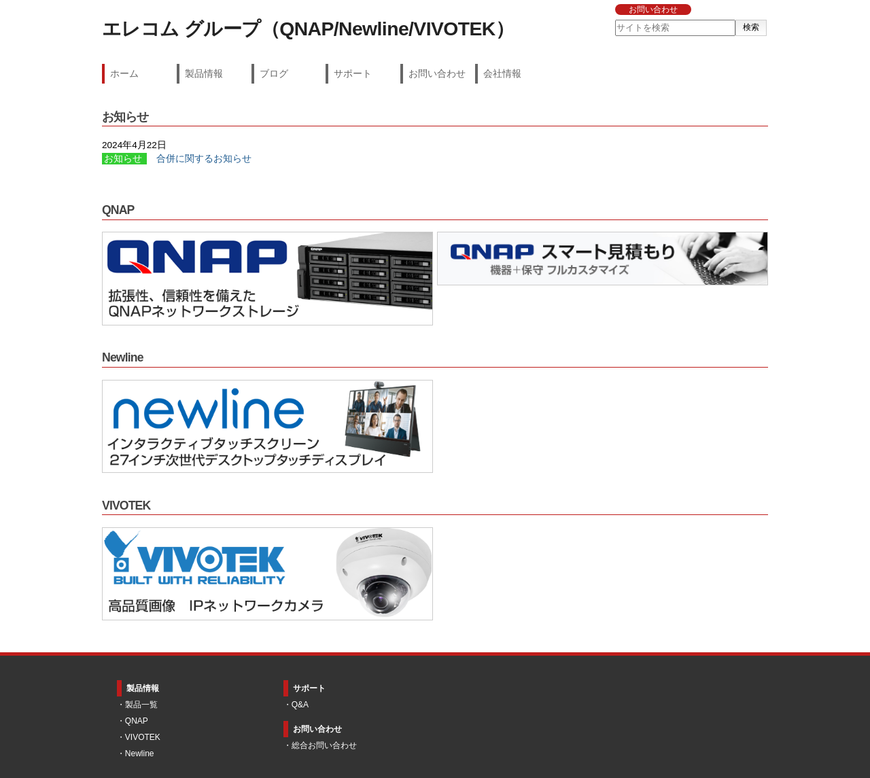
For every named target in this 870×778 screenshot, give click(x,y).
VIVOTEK (142, 737)
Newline (139, 753)
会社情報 (502, 73)
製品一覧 (141, 704)
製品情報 (204, 73)
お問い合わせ (653, 9)
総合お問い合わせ (324, 745)
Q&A (300, 704)
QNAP (136, 721)
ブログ (274, 73)
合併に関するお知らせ (203, 159)
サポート (353, 73)
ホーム (124, 73)
